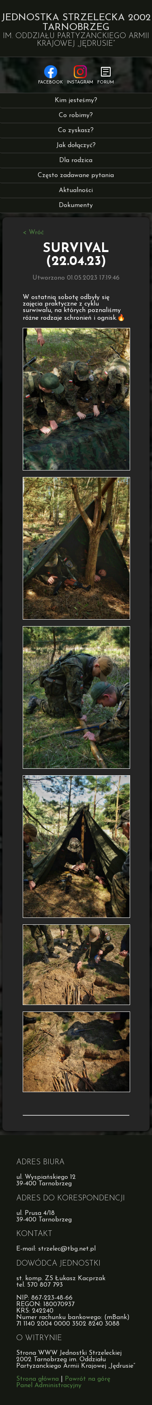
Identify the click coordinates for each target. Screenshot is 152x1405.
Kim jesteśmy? (76, 100)
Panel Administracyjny (48, 1385)
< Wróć (33, 232)
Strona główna (37, 1379)
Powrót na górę (87, 1379)
